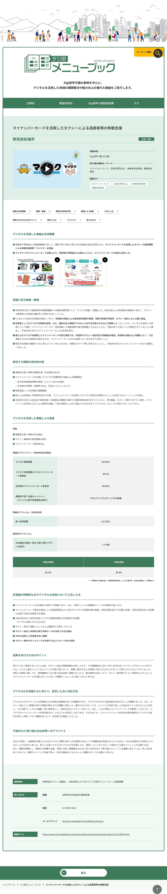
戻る (83, 873)
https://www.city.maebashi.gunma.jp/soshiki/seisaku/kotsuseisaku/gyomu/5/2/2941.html (86, 834)
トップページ (9, 884)
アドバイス (71, 220)
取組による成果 (87, 211)
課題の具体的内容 (63, 211)
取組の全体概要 (19, 211)
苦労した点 (51, 220)
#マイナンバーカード (100, 183)
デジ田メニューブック (30, 884)
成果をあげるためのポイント (25, 220)
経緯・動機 (40, 211)
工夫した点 (109, 211)
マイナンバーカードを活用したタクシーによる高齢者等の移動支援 (77, 884)
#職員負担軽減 (98, 187)
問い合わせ (91, 220)
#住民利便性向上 (120, 183)
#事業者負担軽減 (139, 183)
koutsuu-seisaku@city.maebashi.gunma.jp (82, 821)
